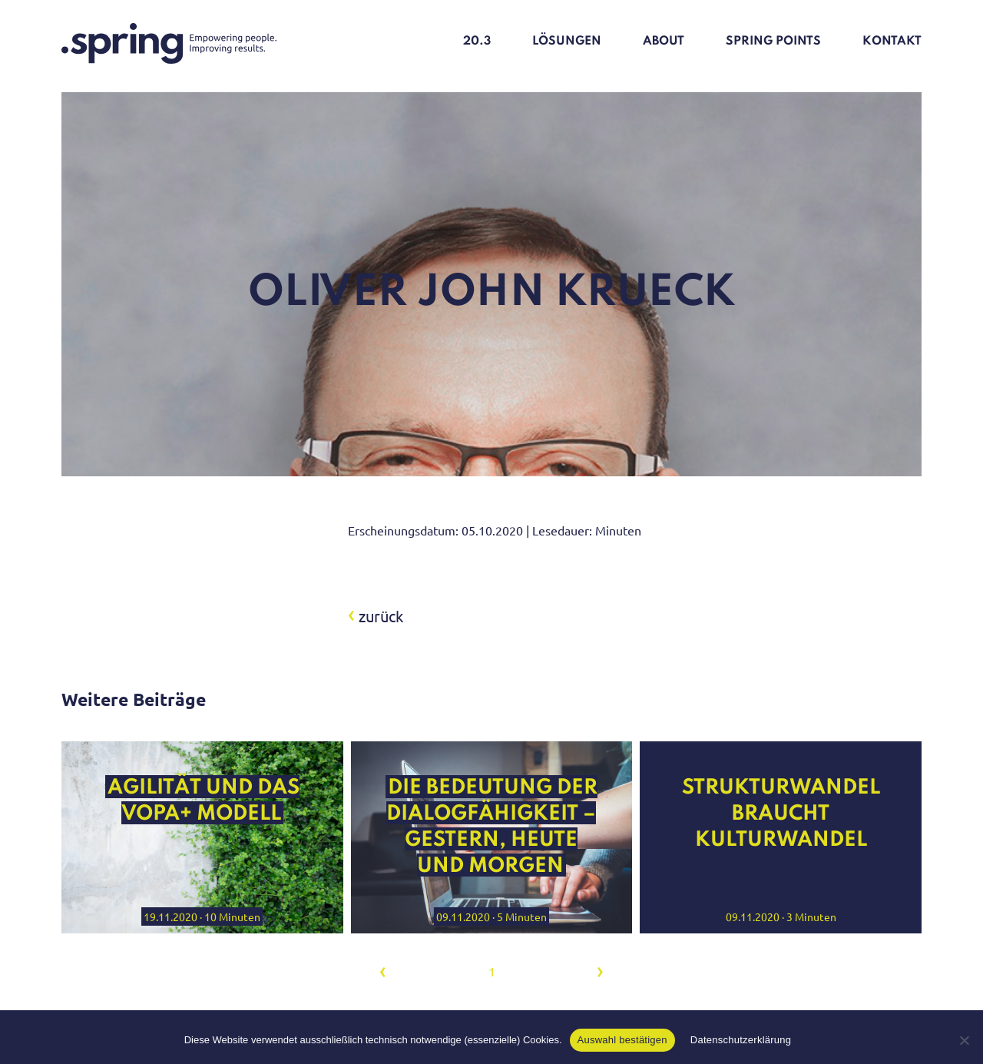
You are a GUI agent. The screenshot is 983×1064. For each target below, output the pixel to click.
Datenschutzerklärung (740, 1040)
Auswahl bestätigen (622, 1040)
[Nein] (963, 1040)
